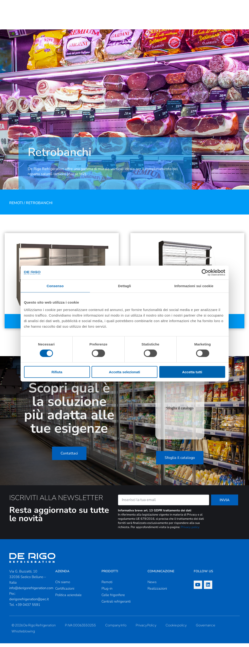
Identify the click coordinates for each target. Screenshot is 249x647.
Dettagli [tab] (124, 286)
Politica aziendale (68, 598)
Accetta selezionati (124, 372)
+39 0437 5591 (27, 608)
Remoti (16, 206)
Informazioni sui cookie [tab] (193, 286)
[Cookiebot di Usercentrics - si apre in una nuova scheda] (205, 272)
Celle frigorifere (113, 598)
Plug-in (106, 592)
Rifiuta (57, 372)
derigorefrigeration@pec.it (29, 602)
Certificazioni (64, 592)
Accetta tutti (192, 372)
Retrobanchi (39, 206)
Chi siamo (62, 585)
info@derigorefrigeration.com (31, 591)
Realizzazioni (157, 592)
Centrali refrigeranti (116, 605)
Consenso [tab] (55, 286)
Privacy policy (190, 531)
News (152, 585)
